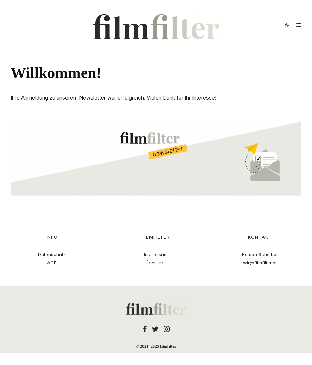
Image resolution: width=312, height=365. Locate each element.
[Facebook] (144, 328)
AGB (52, 262)
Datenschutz (52, 254)
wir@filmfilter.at (260, 262)
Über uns (156, 262)
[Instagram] (166, 328)
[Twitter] (155, 328)
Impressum (156, 254)
